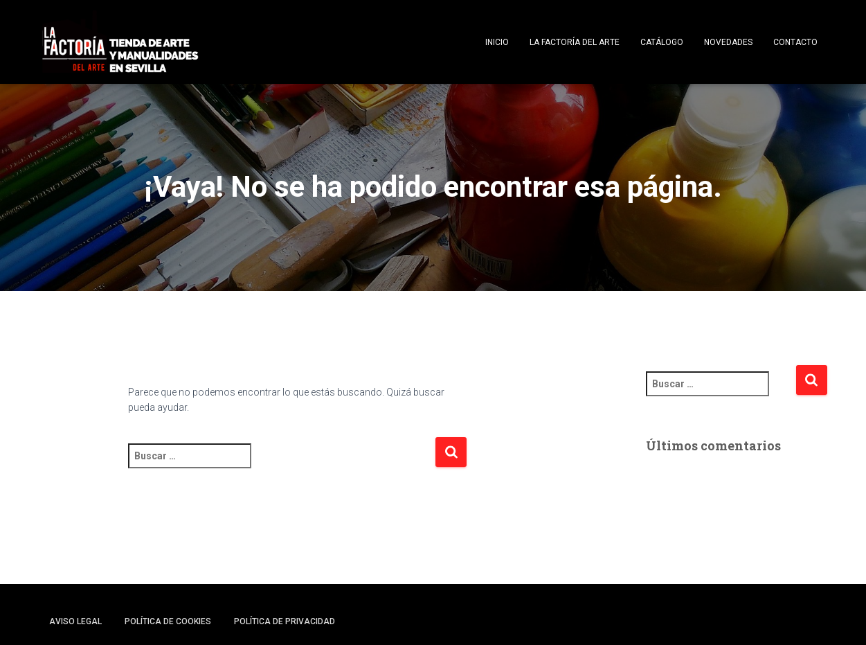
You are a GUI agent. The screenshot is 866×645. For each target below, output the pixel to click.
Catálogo (661, 42)
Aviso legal (75, 621)
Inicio (497, 42)
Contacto (795, 42)
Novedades (728, 42)
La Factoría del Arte (575, 42)
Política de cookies (168, 621)
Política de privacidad (284, 621)
